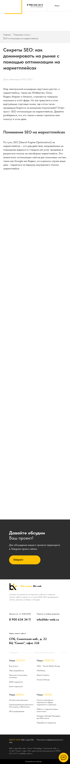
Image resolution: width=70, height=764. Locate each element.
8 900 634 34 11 (35, 5)
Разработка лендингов (46, 723)
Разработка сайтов (33, 761)
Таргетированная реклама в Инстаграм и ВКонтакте (21, 705)
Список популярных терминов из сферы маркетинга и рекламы (46, 702)
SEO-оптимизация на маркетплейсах (20, 38)
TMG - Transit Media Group (48, 666)
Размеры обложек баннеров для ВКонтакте (48, 717)
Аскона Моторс (43, 679)
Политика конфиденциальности (50, 740)
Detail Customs (43, 675)
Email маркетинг (16, 686)
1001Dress (41, 670)
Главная (6, 34)
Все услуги (13, 666)
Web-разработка (16, 670)
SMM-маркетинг (16, 682)
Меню (57, 6)
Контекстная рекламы (18, 700)
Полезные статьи (21, 34)
